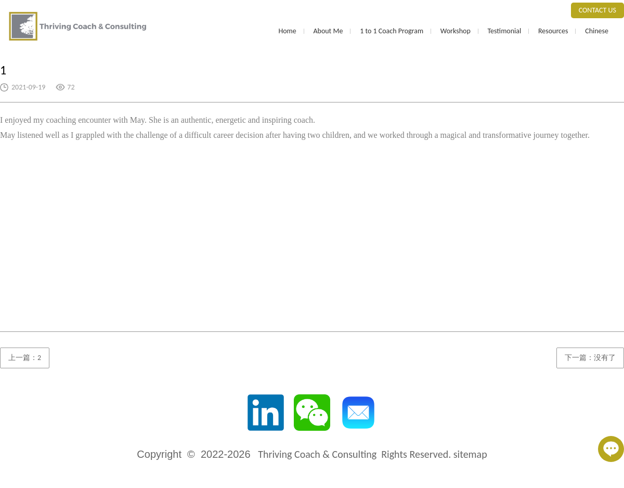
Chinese (596, 31)
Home (287, 31)
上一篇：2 (24, 357)
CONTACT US (597, 10)
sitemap (470, 454)
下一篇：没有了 (590, 357)
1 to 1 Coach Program (391, 31)
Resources (553, 31)
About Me (328, 31)
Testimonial (504, 31)
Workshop (455, 31)
